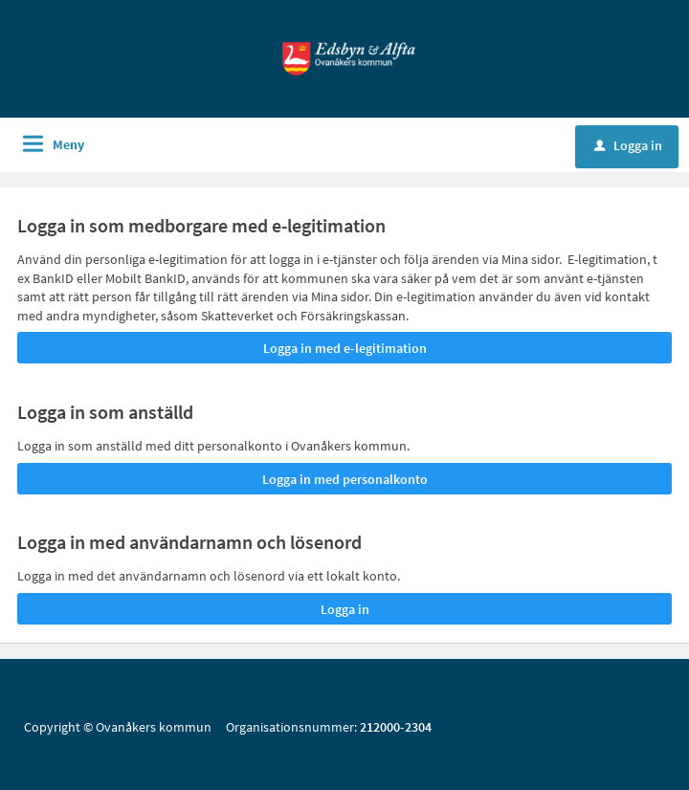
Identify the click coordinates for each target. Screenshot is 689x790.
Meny (68, 144)
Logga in (628, 145)
